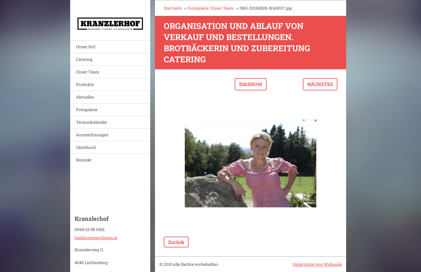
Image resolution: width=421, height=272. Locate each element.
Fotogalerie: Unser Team (210, 8)
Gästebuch (86, 147)
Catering (84, 59)
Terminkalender (91, 122)
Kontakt (84, 160)
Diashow (250, 84)
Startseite (173, 8)
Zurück (176, 242)
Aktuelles (85, 97)
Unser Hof (85, 46)
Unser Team (87, 72)
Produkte (85, 84)
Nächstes (320, 84)
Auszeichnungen (92, 134)
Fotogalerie (86, 109)
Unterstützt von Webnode (317, 264)
